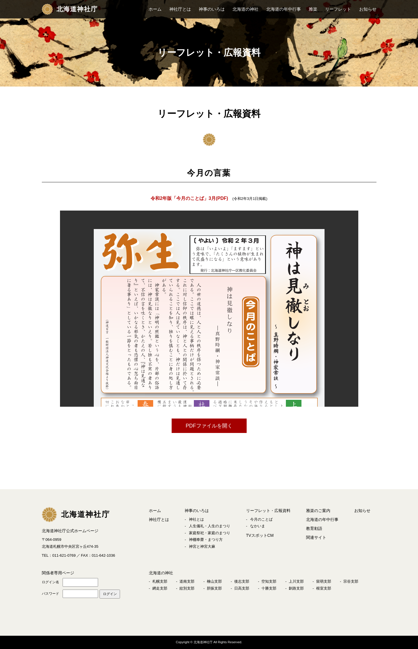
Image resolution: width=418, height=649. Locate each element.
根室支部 (323, 588)
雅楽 (313, 9)
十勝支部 (268, 588)
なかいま (257, 526)
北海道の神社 (245, 9)
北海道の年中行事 (283, 9)
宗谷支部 (350, 581)
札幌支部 (159, 581)
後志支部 (241, 581)
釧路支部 (296, 588)
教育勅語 (314, 528)
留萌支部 (323, 581)
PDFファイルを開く (209, 426)
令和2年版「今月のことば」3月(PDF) (189, 198)
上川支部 (296, 581)
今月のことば (261, 519)
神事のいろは (212, 9)
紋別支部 (186, 588)
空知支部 (268, 581)
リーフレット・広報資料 (268, 510)
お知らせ (367, 9)
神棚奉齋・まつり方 (206, 539)
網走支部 (159, 588)
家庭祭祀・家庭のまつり (209, 533)
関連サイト (316, 537)
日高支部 (241, 588)
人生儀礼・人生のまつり (209, 526)
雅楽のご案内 (318, 510)
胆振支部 (214, 588)
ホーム (155, 9)
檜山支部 (214, 581)
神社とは (196, 519)
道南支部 (186, 581)
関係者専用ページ (58, 573)
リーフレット (338, 9)
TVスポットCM (260, 535)
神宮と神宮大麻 (202, 546)
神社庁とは (180, 9)
